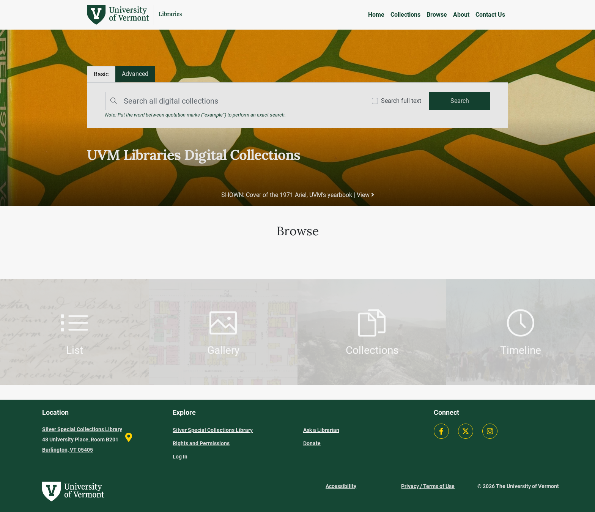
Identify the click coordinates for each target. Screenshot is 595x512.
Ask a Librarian (321, 430)
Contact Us (490, 14)
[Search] (234, 101)
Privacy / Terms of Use (428, 486)
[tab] (135, 74)
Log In (180, 457)
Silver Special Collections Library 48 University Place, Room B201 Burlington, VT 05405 (82, 439)
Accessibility (341, 486)
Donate (312, 443)
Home (376, 14)
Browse (437, 14)
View (365, 194)
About (461, 14)
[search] (459, 101)
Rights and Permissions (201, 443)
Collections (405, 14)
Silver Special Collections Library (213, 430)
